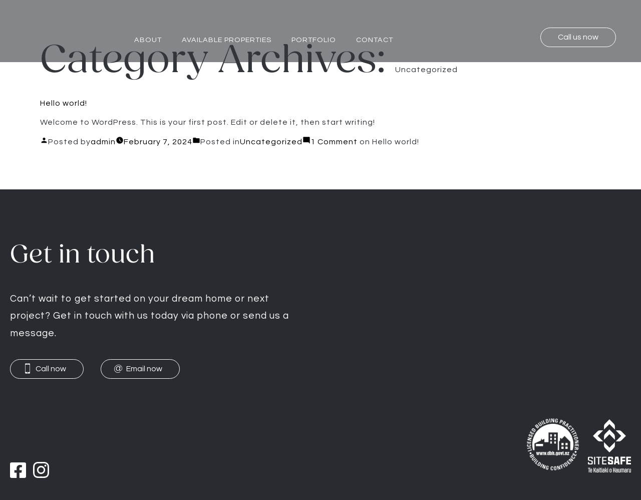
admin (103, 142)
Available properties (226, 40)
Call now (51, 369)
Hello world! (63, 103)
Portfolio (313, 40)
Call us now (578, 37)
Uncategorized (271, 142)
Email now (144, 369)
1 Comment (364, 142)
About (148, 40)
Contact (374, 40)
